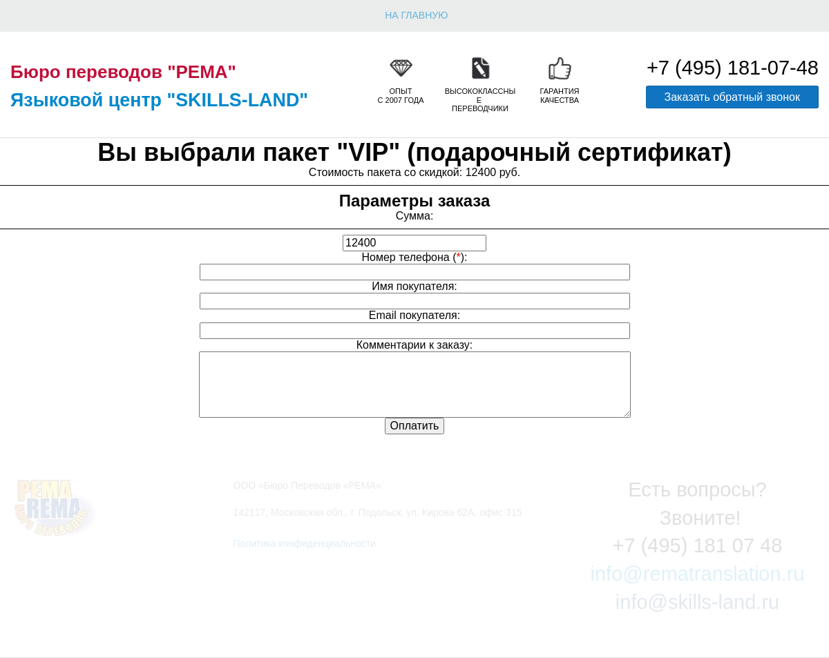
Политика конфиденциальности (305, 543)
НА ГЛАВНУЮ (416, 15)
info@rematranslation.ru (698, 574)
